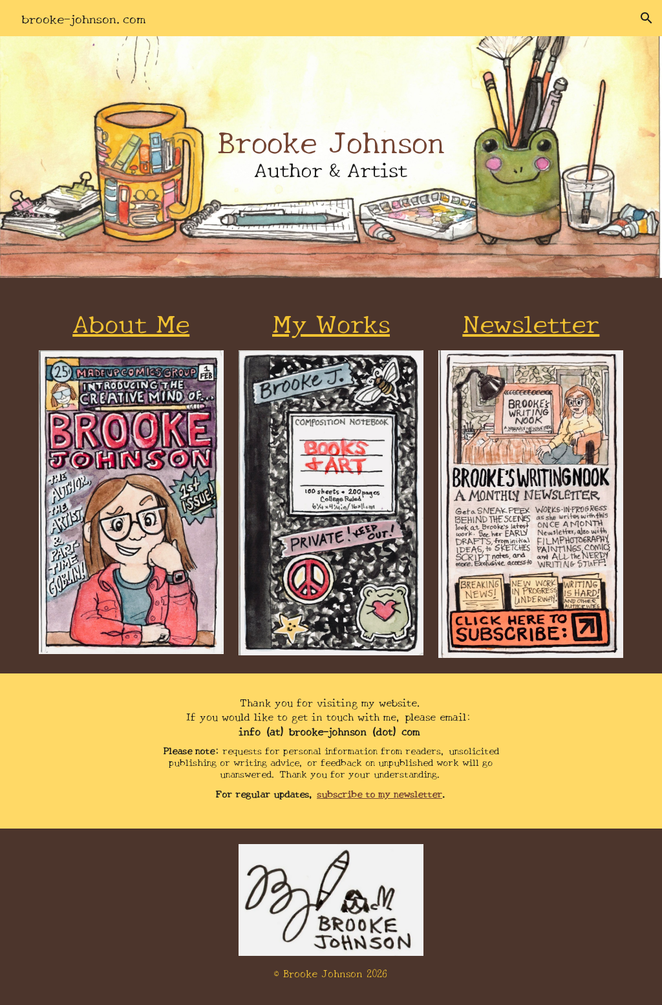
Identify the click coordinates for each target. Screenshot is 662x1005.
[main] (330, 157)
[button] (646, 18)
